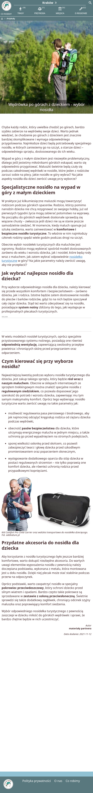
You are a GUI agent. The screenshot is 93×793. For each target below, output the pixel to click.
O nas (58, 781)
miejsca (60, 10)
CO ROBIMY (6, 14)
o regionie (81, 10)
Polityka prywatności (36, 781)
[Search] (90, 3)
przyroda (39, 10)
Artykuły (11, 18)
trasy (21, 10)
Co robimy (73, 781)
